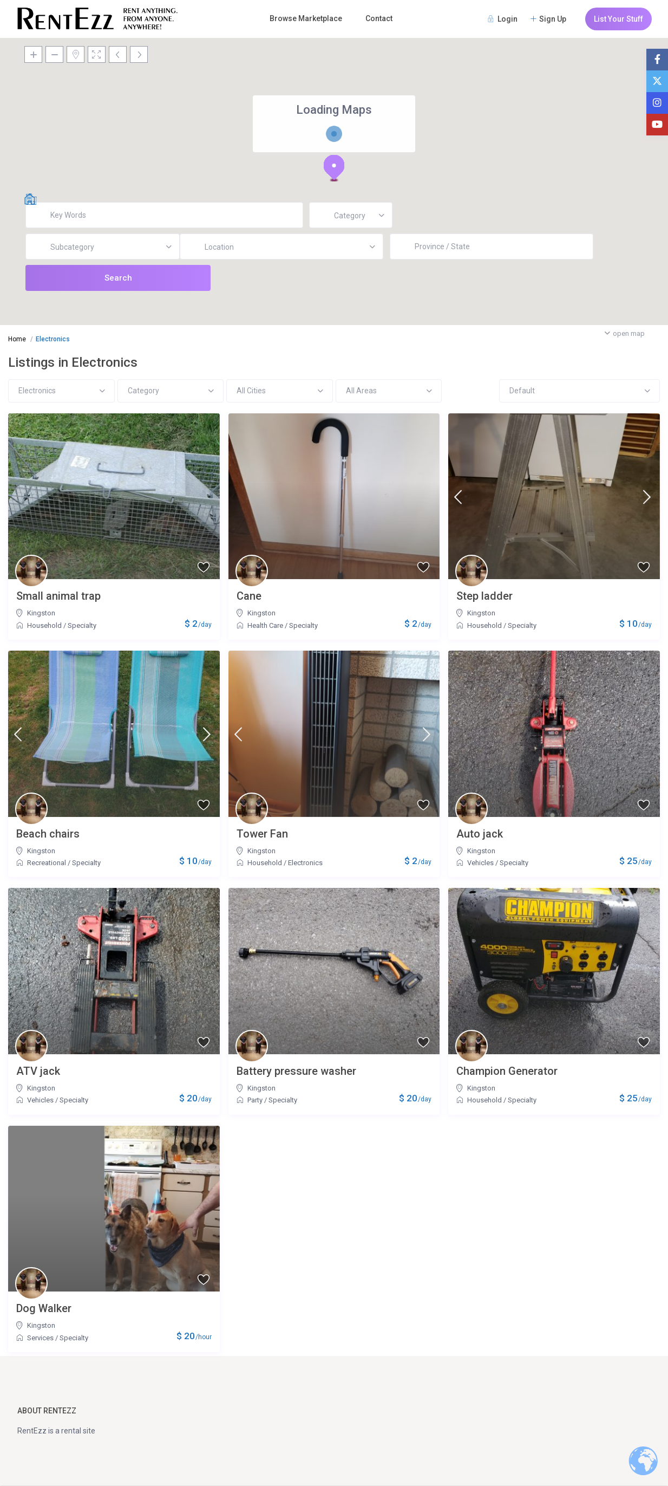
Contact (378, 18)
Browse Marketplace (306, 18)
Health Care (265, 625)
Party (255, 1100)
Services (40, 1338)
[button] (334, 167)
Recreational (46, 863)
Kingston (41, 613)
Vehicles (480, 863)
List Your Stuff (618, 19)
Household (44, 625)
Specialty (82, 625)
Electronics (305, 863)
